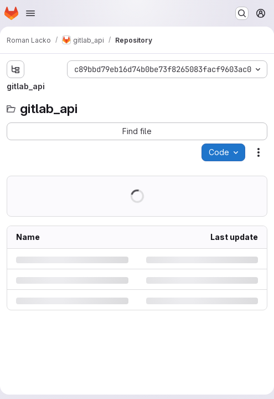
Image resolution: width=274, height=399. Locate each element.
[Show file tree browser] (15, 69)
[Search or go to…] (242, 13)
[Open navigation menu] (30, 13)
